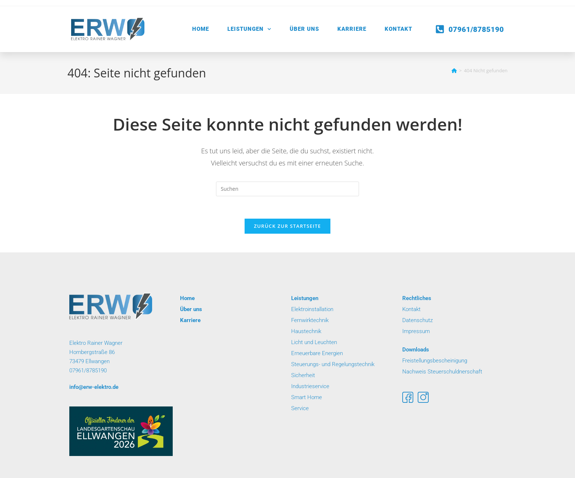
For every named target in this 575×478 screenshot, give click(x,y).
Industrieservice (310, 386)
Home (200, 29)
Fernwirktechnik (310, 320)
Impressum (416, 331)
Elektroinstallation (312, 309)
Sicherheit (303, 375)
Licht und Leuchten (314, 342)
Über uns (304, 29)
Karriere (351, 29)
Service (300, 408)
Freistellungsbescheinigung (434, 360)
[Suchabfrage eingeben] (287, 189)
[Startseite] (454, 70)
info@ (93, 387)
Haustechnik (306, 331)
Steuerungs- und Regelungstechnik (332, 364)
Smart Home (307, 397)
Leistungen (249, 29)
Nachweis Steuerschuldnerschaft (442, 371)
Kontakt (398, 29)
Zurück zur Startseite (287, 226)
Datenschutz (417, 320)
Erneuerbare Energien (317, 353)
